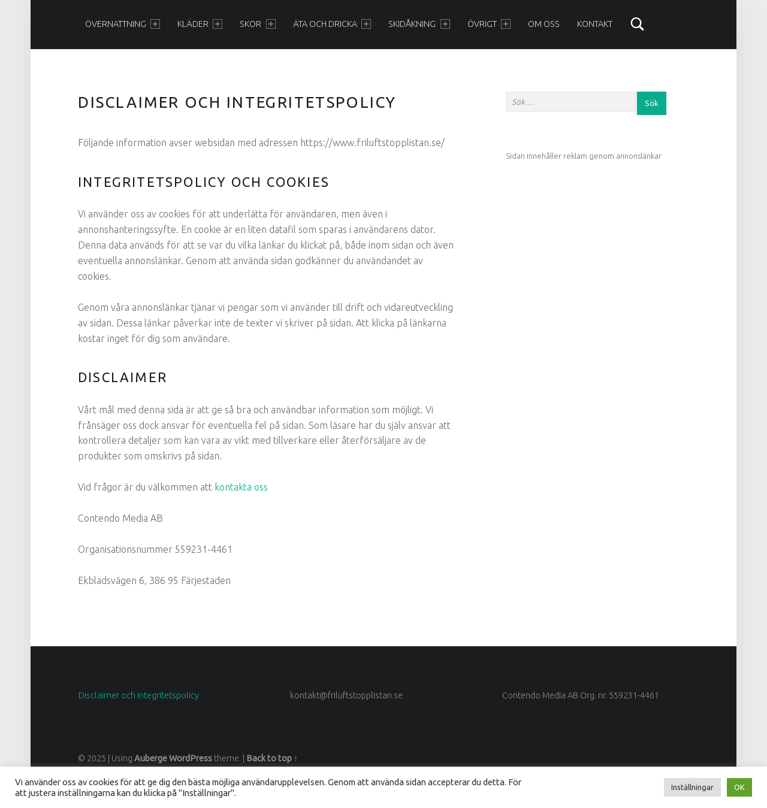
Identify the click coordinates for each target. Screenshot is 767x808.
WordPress (190, 758)
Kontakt (594, 24)
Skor (257, 24)
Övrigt (489, 24)
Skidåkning (418, 24)
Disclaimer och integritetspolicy (138, 695)
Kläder (199, 24)
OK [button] (739, 787)
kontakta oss (241, 487)
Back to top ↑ (272, 758)
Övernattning (122, 24)
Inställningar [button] (692, 787)
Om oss (544, 24)
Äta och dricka (332, 24)
